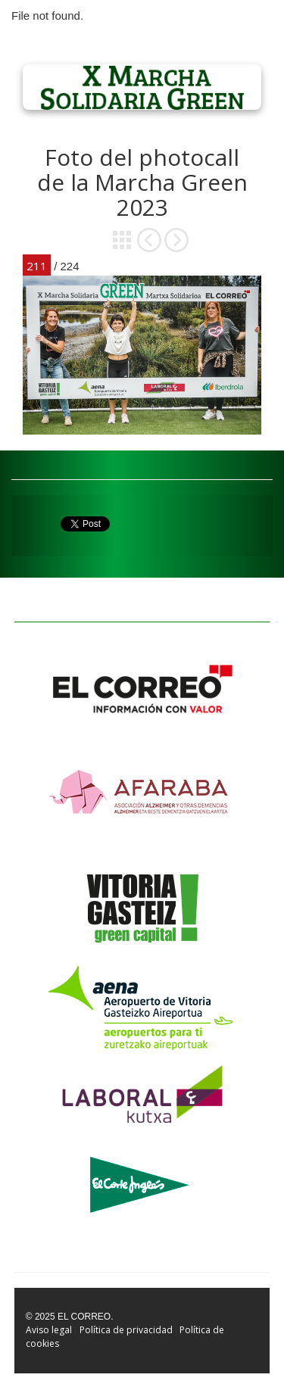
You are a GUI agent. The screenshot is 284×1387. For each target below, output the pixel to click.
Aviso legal (49, 1329)
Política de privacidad (126, 1329)
